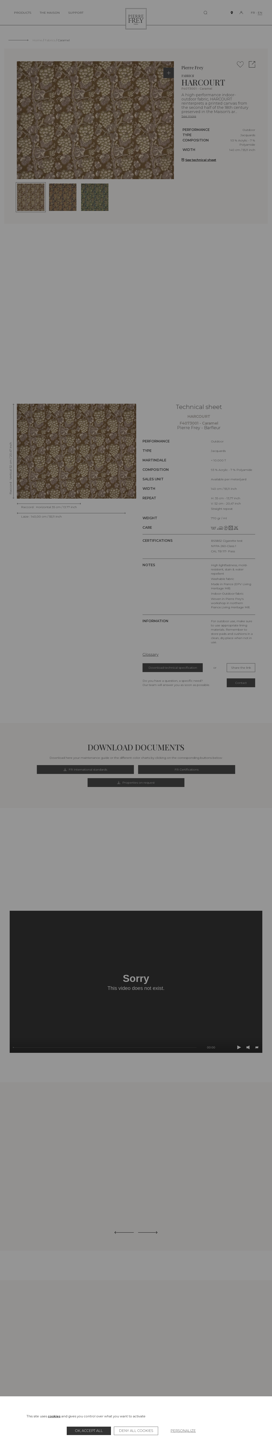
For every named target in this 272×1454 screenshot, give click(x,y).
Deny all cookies (136, 1431)
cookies (54, 1416)
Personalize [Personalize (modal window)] (183, 1431)
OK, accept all (89, 1431)
